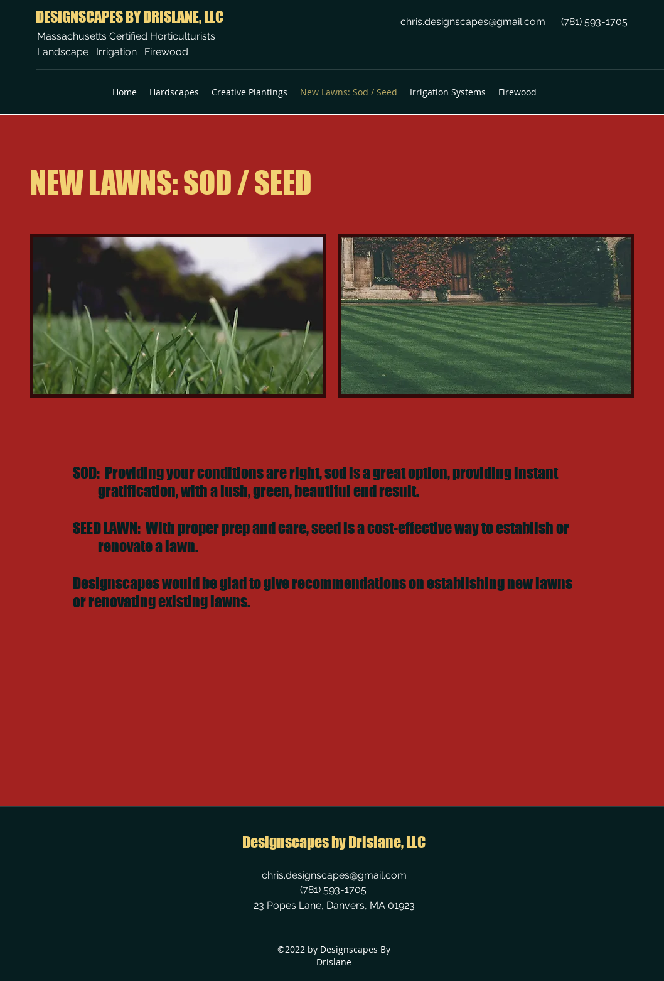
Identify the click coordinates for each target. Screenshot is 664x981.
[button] (174, 92)
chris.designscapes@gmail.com (472, 22)
